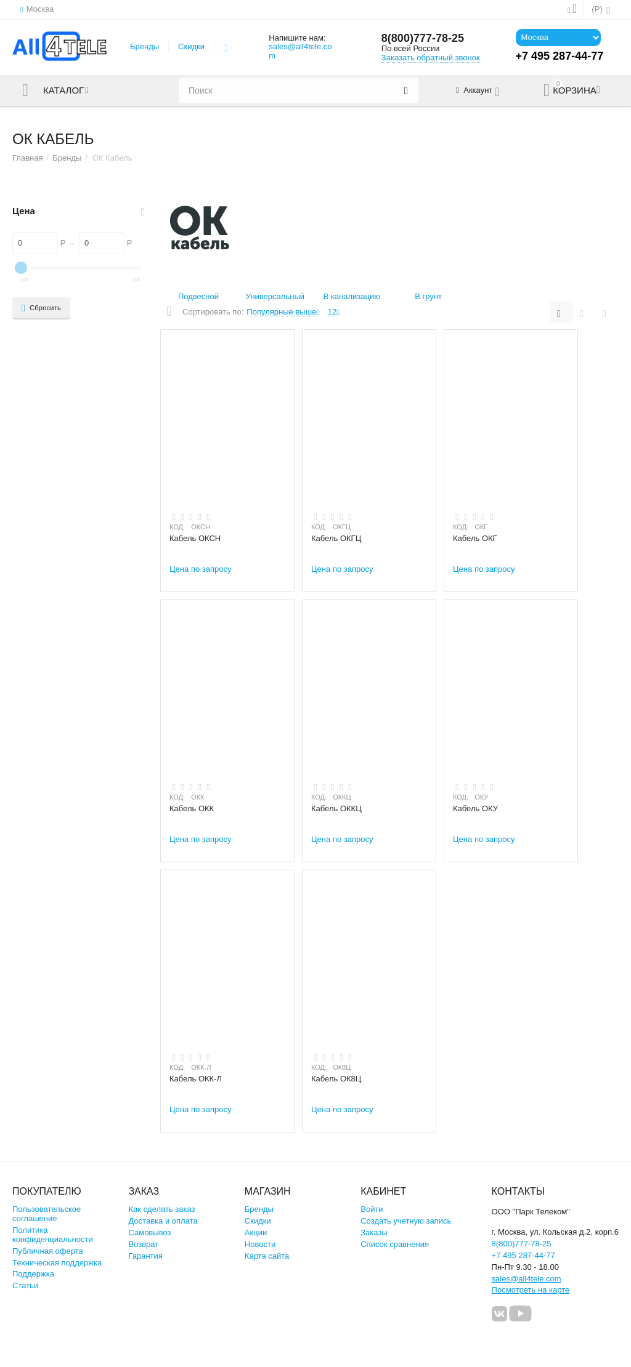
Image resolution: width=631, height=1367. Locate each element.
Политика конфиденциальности (52, 1234)
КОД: (177, 527)
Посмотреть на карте (531, 1289)
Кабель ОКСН (195, 538)
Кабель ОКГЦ (336, 538)
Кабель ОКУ (475, 808)
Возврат (143, 1244)
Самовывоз (149, 1232)
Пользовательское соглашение (46, 1214)
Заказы (374, 1232)
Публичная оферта (47, 1251)
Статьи (25, 1285)
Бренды (144, 46)
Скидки (191, 46)
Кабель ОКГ (475, 538)
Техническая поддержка (57, 1262)
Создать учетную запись (405, 1220)
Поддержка (33, 1273)
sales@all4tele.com (300, 51)
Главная (27, 157)
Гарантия (145, 1256)
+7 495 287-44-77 (523, 1255)
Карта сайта (267, 1256)
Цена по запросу (200, 569)
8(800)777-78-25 (422, 38)
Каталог (63, 90)
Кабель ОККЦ (336, 808)
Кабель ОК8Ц (336, 1078)
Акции (256, 1232)
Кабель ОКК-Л (195, 1078)
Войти (371, 1209)
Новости (260, 1244)
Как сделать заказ (161, 1209)
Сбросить (41, 308)
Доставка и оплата (162, 1220)
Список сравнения (394, 1244)
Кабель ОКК (191, 808)
